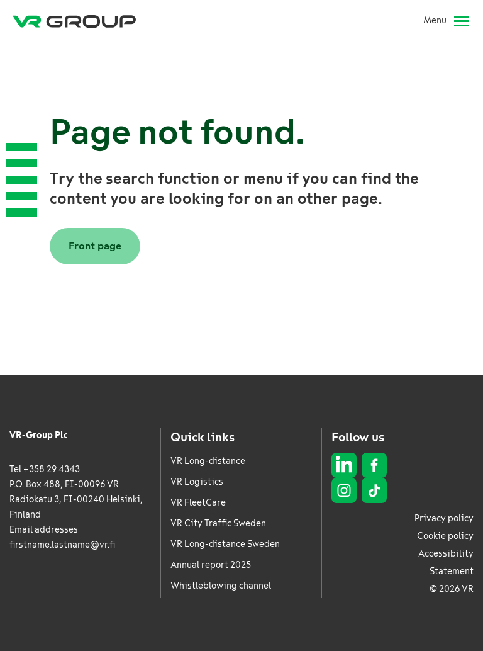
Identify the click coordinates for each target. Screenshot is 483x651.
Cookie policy (445, 536)
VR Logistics (196, 482)
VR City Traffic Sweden (218, 523)
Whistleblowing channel (220, 585)
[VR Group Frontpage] (74, 20)
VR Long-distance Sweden (225, 544)
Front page (95, 246)
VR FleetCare (198, 502)
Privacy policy (444, 518)
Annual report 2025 (210, 565)
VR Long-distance (207, 461)
